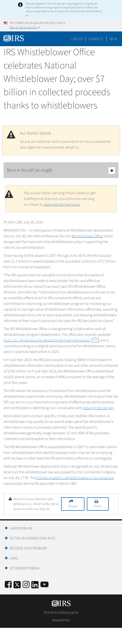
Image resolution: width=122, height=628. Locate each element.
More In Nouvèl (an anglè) (61, 170)
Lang (14, 558)
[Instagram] (26, 585)
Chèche (76, 39)
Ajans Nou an (21, 528)
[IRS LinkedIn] (35, 586)
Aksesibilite (61, 620)
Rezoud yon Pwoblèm (28, 548)
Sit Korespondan (24, 568)
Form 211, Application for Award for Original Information (51, 340)
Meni (113, 39)
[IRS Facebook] (8, 585)
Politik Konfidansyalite (61, 612)
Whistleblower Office (87, 236)
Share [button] (72, 506)
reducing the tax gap (98, 407)
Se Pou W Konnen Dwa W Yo (32, 538)
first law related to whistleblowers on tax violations (75, 477)
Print (98, 506)
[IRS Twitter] (17, 586)
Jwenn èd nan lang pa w (61, 204)
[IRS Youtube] (44, 585)
